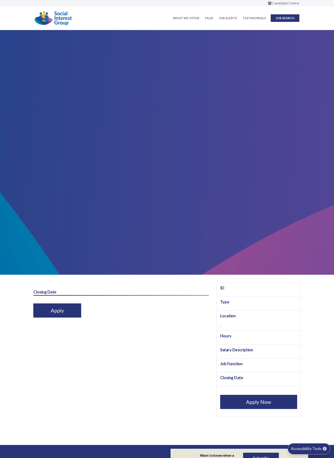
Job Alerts (228, 18)
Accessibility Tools (309, 448)
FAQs (209, 18)
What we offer (186, 18)
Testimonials (254, 18)
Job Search (285, 18)
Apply (57, 310)
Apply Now (258, 402)
